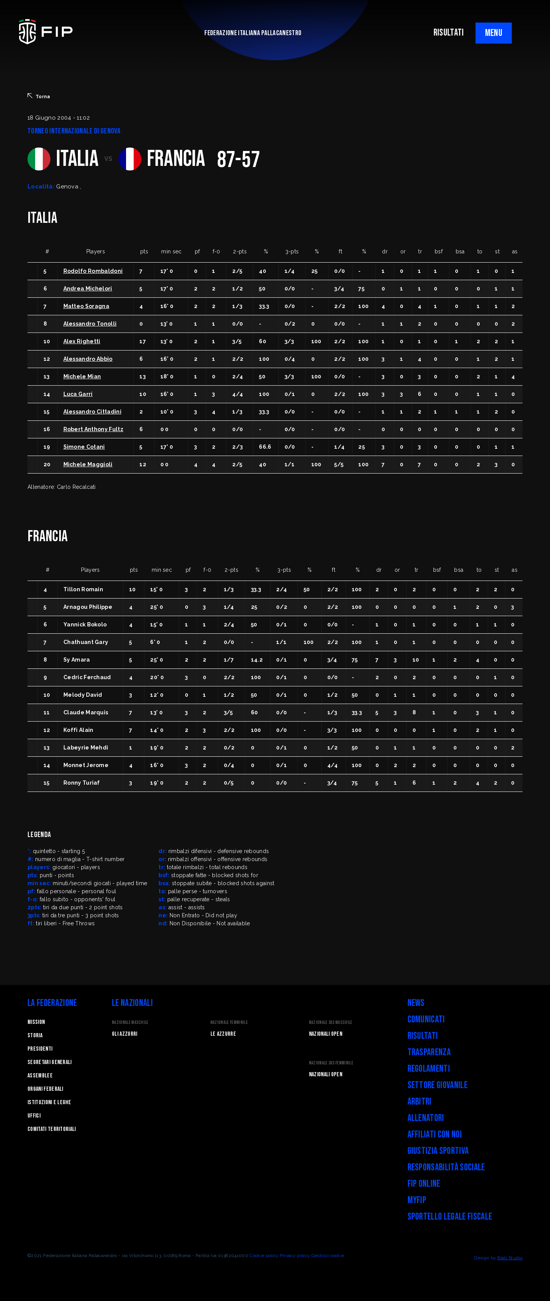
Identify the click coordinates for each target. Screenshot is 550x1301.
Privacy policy (295, 1255)
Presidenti (40, 1049)
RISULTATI (449, 33)
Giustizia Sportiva (438, 1151)
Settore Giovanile (437, 1085)
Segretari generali (50, 1062)
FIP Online (424, 1184)
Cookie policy (263, 1255)
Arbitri (420, 1102)
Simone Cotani (84, 447)
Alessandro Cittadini (92, 412)
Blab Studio (509, 1257)
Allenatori (426, 1118)
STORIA (35, 1035)
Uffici (34, 1115)
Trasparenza (429, 1052)
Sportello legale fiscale (450, 1217)
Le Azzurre (223, 1034)
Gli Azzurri (125, 1034)
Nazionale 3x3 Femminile (331, 1063)
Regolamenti (429, 1069)
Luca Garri (78, 394)
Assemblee (40, 1075)
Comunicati (426, 1019)
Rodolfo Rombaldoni (93, 271)
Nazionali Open (325, 1034)
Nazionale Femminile (229, 1022)
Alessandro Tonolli (90, 324)
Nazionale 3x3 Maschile (331, 1022)
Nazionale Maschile (130, 1022)
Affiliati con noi (435, 1134)
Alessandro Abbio (88, 359)
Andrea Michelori (87, 289)
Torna (39, 96)
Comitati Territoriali (52, 1129)
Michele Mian (82, 376)
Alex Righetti (81, 341)
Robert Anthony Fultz (93, 429)
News (416, 1003)
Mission (36, 1022)
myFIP (417, 1200)
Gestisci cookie (328, 1255)
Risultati (423, 1036)
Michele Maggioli (88, 464)
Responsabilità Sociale (446, 1167)
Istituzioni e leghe (49, 1102)
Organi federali (45, 1089)
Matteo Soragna (86, 306)
